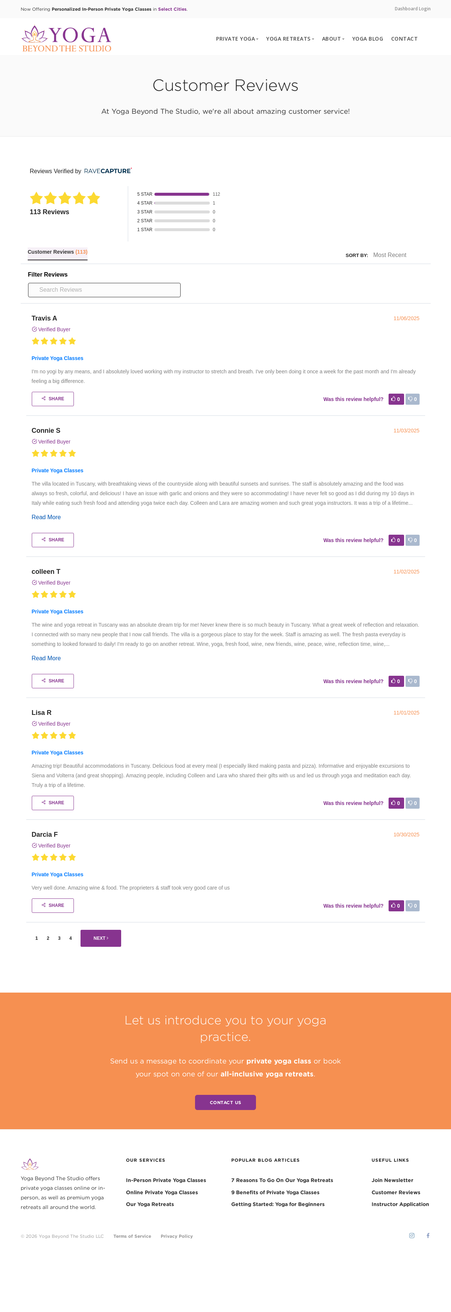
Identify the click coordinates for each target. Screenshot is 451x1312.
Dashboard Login (412, 9)
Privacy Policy (177, 1236)
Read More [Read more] (46, 517)
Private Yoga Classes (57, 358)
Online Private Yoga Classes (162, 1192)
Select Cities (172, 9)
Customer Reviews (396, 1192)
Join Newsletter (392, 1180)
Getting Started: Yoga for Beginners (278, 1204)
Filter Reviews (48, 274)
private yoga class (278, 1060)
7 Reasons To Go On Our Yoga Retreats (282, 1180)
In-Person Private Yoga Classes (166, 1180)
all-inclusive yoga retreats (267, 1073)
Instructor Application (400, 1204)
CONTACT (404, 38)
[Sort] (396, 255)
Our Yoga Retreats (150, 1204)
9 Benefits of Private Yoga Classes (275, 1192)
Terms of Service (132, 1236)
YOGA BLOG (367, 38)
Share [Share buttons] (52, 398)
